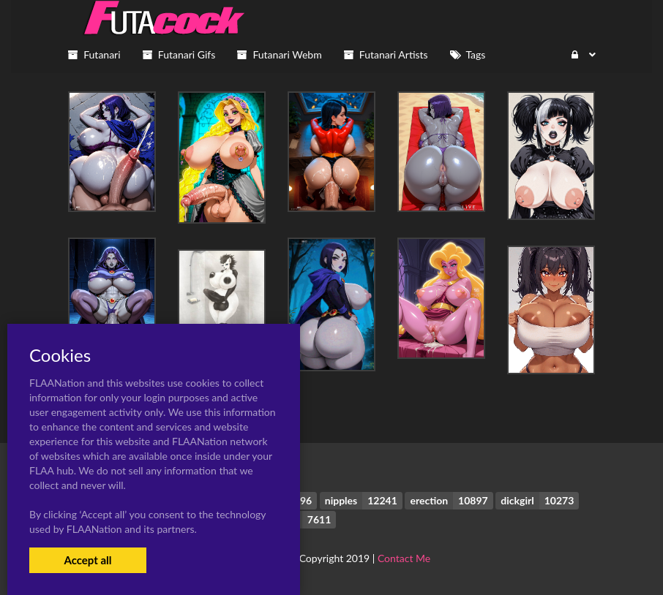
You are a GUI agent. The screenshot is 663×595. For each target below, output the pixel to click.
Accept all (87, 559)
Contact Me (404, 558)
